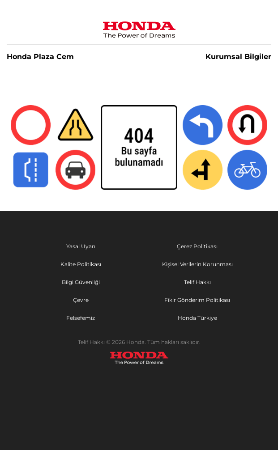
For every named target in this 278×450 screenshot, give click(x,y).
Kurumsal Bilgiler (238, 57)
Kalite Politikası (80, 264)
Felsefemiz (80, 317)
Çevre (81, 300)
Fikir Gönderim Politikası (197, 300)
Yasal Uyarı (80, 246)
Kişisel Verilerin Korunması (197, 264)
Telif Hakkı (197, 282)
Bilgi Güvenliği (81, 282)
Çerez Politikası (197, 246)
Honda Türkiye (197, 317)
